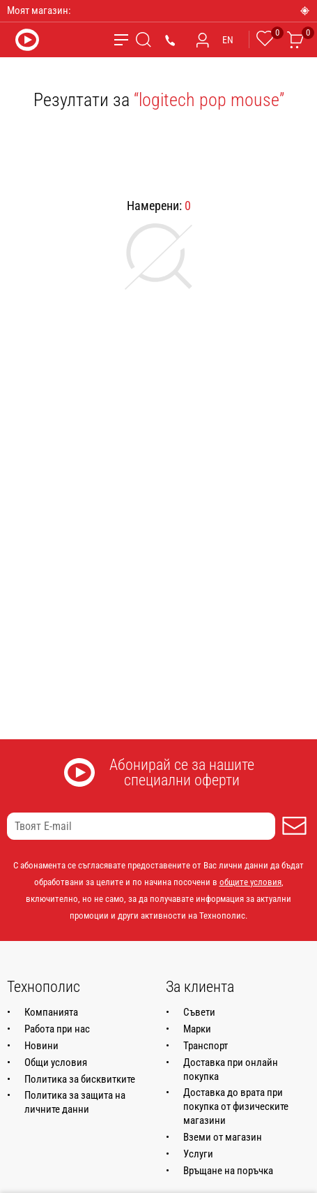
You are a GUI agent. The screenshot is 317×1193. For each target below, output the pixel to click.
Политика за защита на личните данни (74, 1102)
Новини (41, 1045)
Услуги (198, 1154)
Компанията (51, 1012)
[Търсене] (143, 39)
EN (227, 39)
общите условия (250, 882)
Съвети (199, 1012)
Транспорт (205, 1045)
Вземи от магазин (222, 1137)
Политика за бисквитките (79, 1079)
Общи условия (55, 1062)
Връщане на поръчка (228, 1170)
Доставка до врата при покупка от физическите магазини (235, 1106)
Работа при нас (57, 1029)
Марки (197, 1029)
